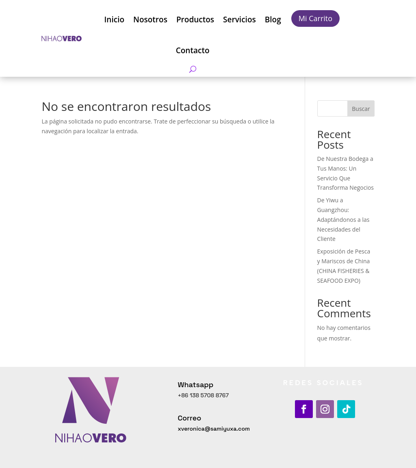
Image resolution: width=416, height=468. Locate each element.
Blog (273, 19)
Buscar (361, 109)
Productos (195, 19)
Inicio (114, 19)
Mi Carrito (315, 18)
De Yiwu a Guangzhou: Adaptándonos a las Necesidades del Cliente (343, 219)
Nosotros (150, 19)
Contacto (193, 50)
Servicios (239, 19)
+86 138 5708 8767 (203, 395)
